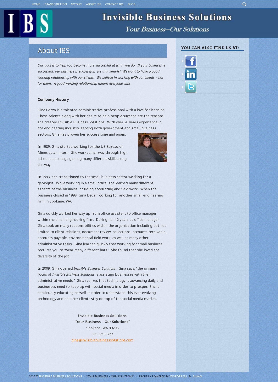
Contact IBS (114, 4)
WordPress (178, 376)
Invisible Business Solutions (60, 376)
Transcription (55, 4)
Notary (76, 4)
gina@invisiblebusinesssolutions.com (102, 340)
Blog (131, 4)
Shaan (197, 376)
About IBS (93, 4)
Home (36, 4)
